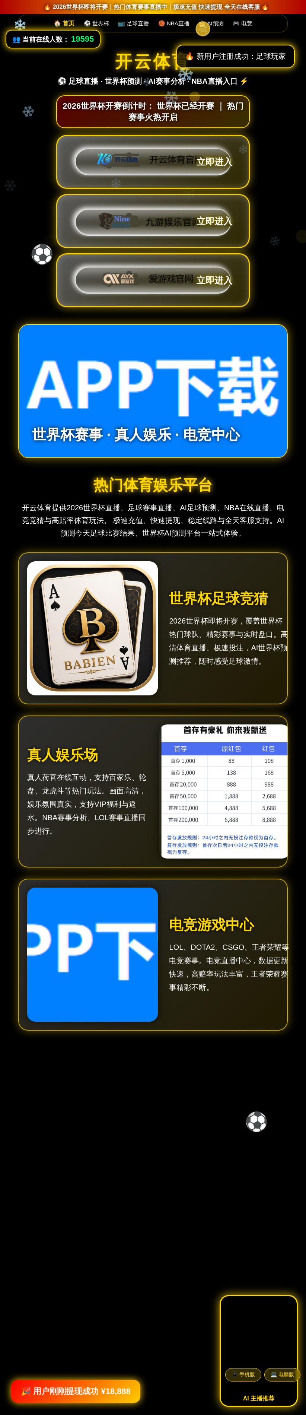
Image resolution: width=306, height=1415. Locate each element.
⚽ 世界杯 (96, 23)
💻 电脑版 (282, 1374)
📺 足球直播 (133, 23)
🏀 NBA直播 (173, 23)
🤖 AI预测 (210, 23)
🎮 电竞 (242, 23)
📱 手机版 (243, 1374)
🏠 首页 (64, 23)
